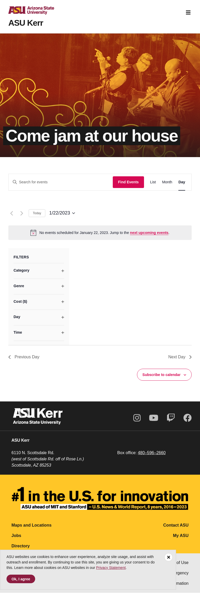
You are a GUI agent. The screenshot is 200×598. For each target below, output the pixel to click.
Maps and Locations (31, 530)
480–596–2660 (152, 458)
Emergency (178, 578)
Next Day (180, 362)
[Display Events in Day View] (181, 187)
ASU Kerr (25, 23)
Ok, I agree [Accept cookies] (20, 579)
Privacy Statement (111, 568)
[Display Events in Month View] (167, 187)
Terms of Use (176, 568)
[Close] (168, 557)
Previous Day (23, 362)
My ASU (181, 541)
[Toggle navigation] (188, 12)
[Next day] (21, 218)
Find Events (128, 187)
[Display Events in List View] (153, 187)
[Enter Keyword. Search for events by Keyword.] (61, 187)
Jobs (16, 541)
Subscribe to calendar (161, 380)
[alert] (100, 238)
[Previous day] (11, 218)
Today (37, 218)
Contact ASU (176, 530)
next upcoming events (149, 238)
